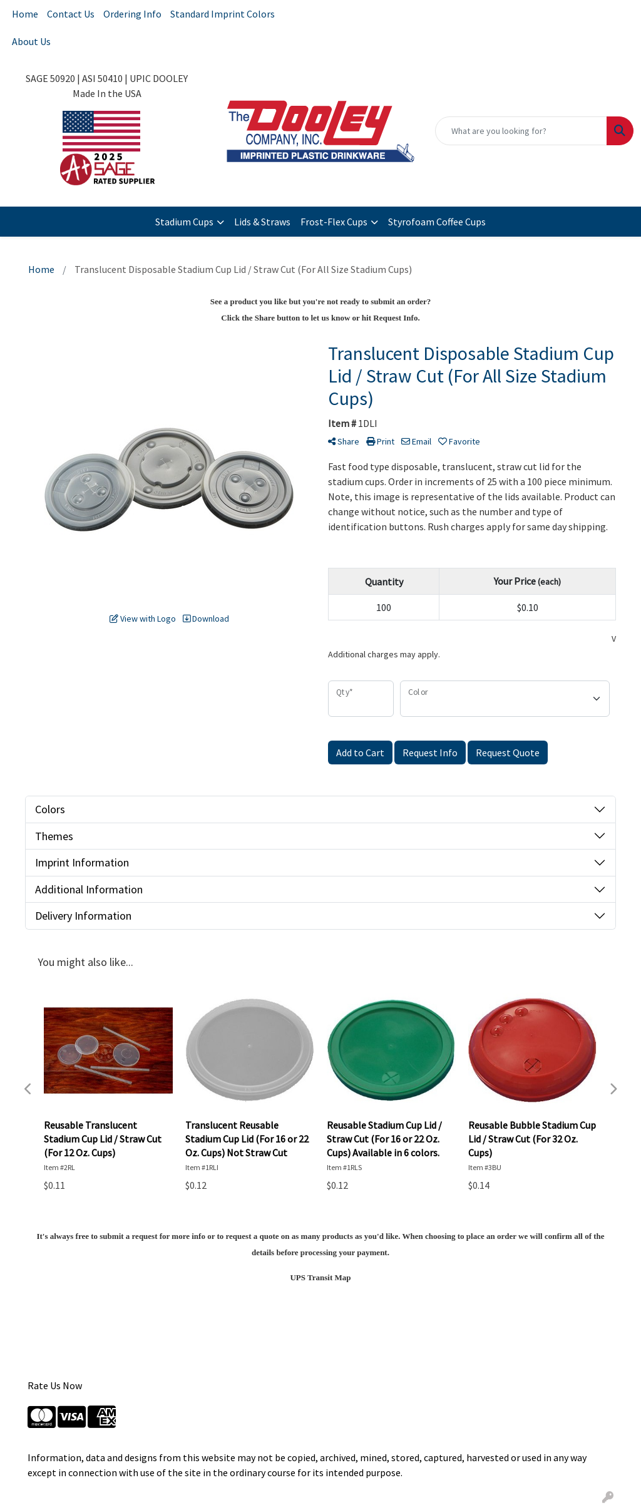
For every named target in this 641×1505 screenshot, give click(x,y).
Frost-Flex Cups (333, 221)
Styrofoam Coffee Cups (437, 221)
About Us (31, 41)
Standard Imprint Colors (222, 14)
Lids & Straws (262, 221)
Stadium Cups (184, 221)
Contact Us (71, 14)
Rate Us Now (55, 1385)
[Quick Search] (521, 130)
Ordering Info (132, 14)
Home (25, 14)
